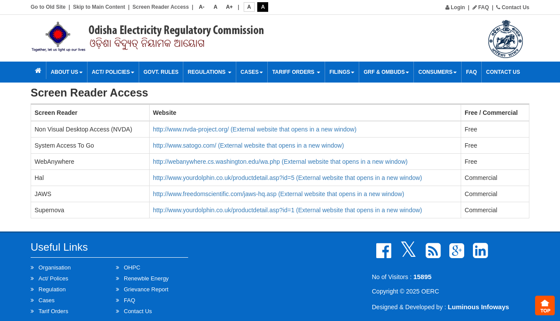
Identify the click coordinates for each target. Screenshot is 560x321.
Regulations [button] (209, 72)
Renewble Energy (146, 278)
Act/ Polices (53, 278)
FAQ (480, 7)
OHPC (132, 267)
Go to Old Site (48, 7)
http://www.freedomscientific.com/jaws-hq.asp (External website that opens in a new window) (278, 193)
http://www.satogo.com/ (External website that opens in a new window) (248, 145)
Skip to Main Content (99, 7)
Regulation (52, 289)
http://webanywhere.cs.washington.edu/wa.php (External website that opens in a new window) (280, 161)
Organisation (54, 267)
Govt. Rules (161, 72)
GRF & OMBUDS (386, 72)
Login (455, 7)
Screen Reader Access (161, 7)
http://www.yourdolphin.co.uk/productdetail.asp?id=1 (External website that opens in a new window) (287, 210)
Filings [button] (341, 72)
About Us (67, 72)
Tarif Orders (53, 311)
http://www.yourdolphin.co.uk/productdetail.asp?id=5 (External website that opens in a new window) (287, 177)
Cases (252, 72)
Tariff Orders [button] (296, 72)
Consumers (437, 72)
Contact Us (512, 7)
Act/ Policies (113, 72)
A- (202, 7)
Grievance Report (146, 289)
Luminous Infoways (478, 307)
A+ (229, 7)
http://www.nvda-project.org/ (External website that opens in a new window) (255, 129)
